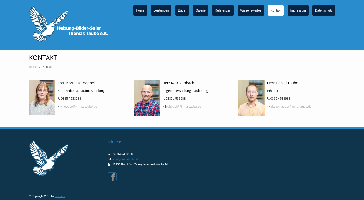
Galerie (200, 10)
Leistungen (161, 10)
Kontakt (276, 10)
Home (140, 10)
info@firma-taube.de (126, 159)
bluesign (60, 196)
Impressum (298, 10)
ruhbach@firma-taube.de (183, 106)
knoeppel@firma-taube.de (79, 106)
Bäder (182, 10)
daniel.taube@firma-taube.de (291, 106)
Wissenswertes (250, 10)
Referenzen (223, 10)
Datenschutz (324, 10)
